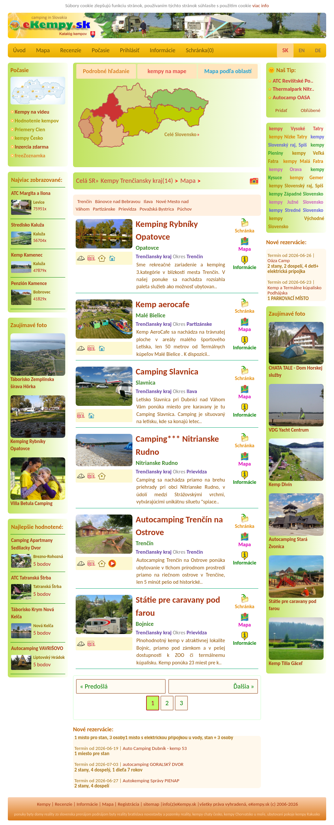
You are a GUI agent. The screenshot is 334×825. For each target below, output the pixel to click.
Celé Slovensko (180, 134)
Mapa (43, 50)
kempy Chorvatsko (238, 814)
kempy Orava (285, 169)
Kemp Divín (280, 484)
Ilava (148, 201)
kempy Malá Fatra (303, 161)
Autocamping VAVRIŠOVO (37, 648)
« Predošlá (94, 686)
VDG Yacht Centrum (289, 430)
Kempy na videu (32, 112)
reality (49, 814)
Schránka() (200, 50)
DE (318, 50)
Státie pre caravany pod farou (178, 606)
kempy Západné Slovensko (296, 194)
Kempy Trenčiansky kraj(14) (139, 181)
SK (285, 50)
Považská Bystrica (157, 209)
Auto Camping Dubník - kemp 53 (155, 750)
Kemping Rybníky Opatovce (167, 230)
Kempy (44, 804)
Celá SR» (87, 180)
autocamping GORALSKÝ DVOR (153, 766)
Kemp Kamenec (26, 255)
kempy (197, 814)
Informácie (162, 50)
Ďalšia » (244, 686)
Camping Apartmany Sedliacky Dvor (32, 544)
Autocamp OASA (291, 97)
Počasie (101, 50)
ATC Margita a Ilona (31, 193)
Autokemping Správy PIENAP (151, 782)
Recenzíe (71, 50)
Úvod (19, 50)
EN (302, 50)
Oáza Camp (278, 252)
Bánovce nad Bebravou (117, 201)
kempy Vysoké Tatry (296, 129)
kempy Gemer (306, 178)
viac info (260, 5)
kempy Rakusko (308, 814)
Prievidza (127, 209)
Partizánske (104, 209)
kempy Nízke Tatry (288, 137)
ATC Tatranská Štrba (31, 578)
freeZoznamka (30, 155)
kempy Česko (29, 138)
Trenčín (84, 201)
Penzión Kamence (29, 283)
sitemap (151, 804)
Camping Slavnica (167, 371)
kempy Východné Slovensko (296, 222)
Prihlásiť (129, 50)
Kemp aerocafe (163, 304)
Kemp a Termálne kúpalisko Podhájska (294, 282)
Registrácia (128, 804)
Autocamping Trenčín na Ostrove (179, 526)
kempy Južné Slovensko (296, 202)
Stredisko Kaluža (27, 225)
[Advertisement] (38, 724)
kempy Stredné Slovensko (296, 210)
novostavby (153, 814)
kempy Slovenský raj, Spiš (296, 141)
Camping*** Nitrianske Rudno (177, 445)
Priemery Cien (30, 129)
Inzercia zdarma (32, 147)
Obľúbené (310, 110)
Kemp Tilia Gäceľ (286, 663)
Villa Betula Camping (31, 503)
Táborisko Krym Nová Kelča (32, 613)
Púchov (184, 209)
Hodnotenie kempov (37, 121)
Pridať (281, 110)
